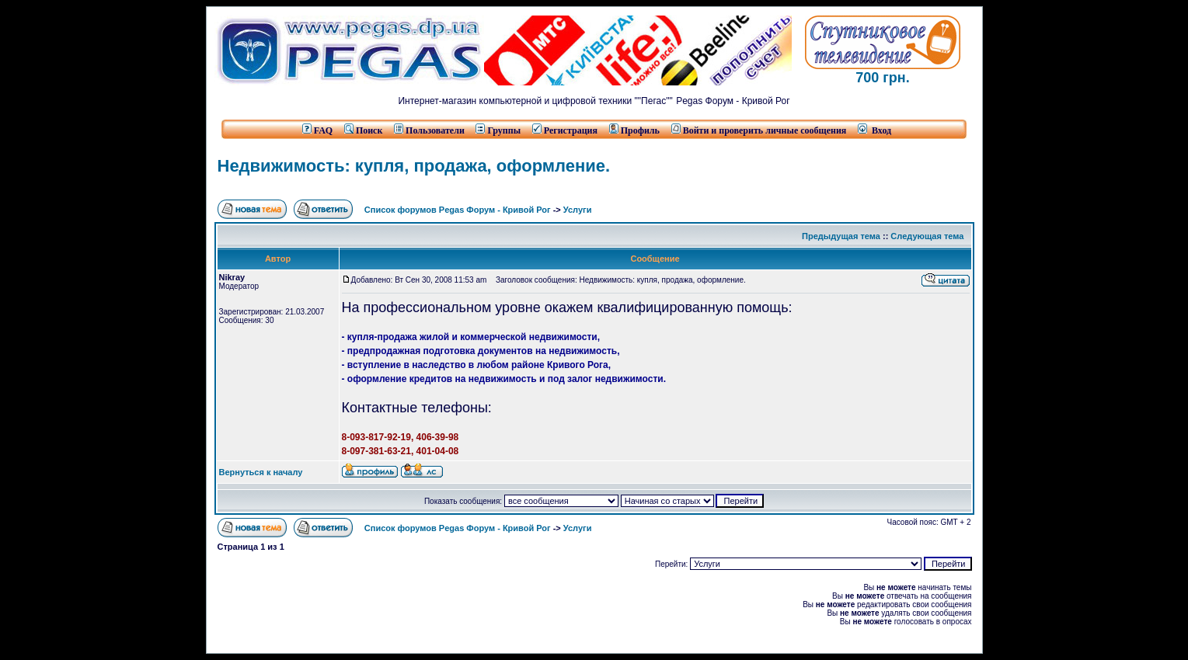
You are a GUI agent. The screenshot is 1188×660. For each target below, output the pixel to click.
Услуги (577, 209)
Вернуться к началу (261, 472)
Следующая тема (926, 236)
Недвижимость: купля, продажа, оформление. (414, 165)
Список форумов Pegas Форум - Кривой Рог (457, 209)
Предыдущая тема (841, 236)
